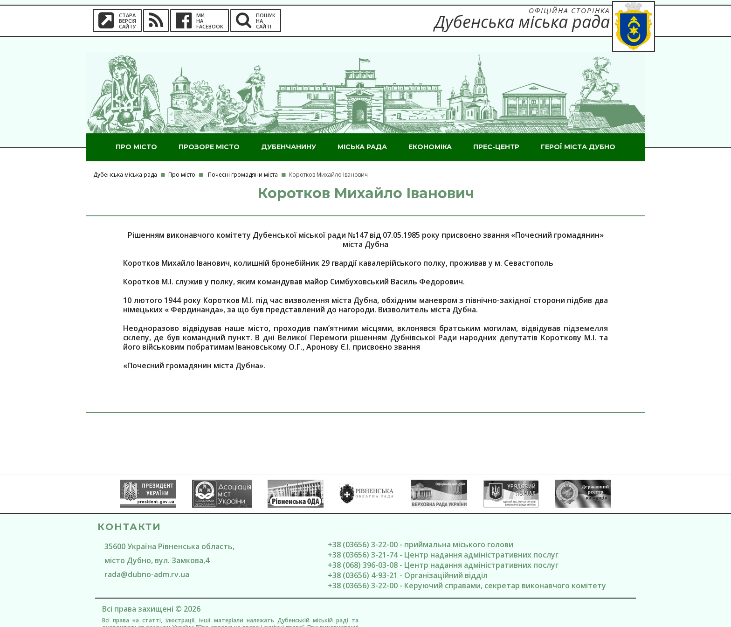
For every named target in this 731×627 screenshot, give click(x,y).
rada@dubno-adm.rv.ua (146, 559)
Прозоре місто (209, 131)
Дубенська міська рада (125, 159)
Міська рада (362, 131)
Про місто (136, 131)
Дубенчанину (288, 131)
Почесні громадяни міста (243, 159)
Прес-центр (496, 131)
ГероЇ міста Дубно (578, 131)
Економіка (430, 131)
